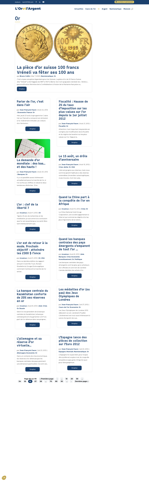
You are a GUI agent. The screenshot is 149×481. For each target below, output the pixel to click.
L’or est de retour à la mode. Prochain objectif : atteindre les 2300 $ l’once (32, 249)
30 (77, 380)
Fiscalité (62, 127)
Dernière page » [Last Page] (81, 382)
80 (56, 382)
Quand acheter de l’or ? (107, 470)
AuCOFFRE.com (27, 2)
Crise (45, 307)
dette (66, 168)
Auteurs (17, 2)
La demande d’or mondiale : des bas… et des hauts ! (31, 164)
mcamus (23, 214)
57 (35, 382)
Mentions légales (105, 434)
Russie (22, 309)
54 (20, 382)
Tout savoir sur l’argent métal (109, 456)
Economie (22, 113)
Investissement (65, 260)
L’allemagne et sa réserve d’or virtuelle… (29, 343)
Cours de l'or (64, 308)
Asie (40, 307)
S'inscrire (33, 456)
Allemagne (21, 354)
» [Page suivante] (71, 382)
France (29, 113)
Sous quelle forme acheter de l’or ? (110, 452)
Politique (78, 260)
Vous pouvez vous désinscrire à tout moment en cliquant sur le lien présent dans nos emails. (55, 452)
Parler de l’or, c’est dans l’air (30, 104)
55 (25, 382)
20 (72, 380)
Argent (104, 9)
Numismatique (115, 9)
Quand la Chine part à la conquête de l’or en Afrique (74, 201)
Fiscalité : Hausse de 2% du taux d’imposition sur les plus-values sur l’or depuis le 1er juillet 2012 (73, 111)
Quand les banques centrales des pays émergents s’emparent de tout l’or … (74, 245)
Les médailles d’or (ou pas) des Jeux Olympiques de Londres (74, 295)
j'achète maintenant (125, 2)
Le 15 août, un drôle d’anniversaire (73, 158)
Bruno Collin (25, 77)
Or (99, 9)
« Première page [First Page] (46, 380)
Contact (101, 438)
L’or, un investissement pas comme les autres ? (115, 460)
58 (41, 382)
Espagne (62, 352)
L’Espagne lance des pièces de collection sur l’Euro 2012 (73, 341)
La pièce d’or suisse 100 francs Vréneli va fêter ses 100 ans (48, 71)
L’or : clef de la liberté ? (27, 207)
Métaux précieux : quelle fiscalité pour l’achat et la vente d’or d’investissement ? (116, 465)
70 (51, 382)
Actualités (78, 9)
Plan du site (103, 430)
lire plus (22, 90)
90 (62, 382)
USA (43, 259)
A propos (102, 426)
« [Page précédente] (57, 380)
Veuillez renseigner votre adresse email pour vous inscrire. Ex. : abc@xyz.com (50, 444)
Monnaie (127, 9)
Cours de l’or (90, 9)
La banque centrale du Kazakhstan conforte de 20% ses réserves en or (32, 297)
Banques (21, 175)
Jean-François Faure (28, 111)
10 (66, 380)
